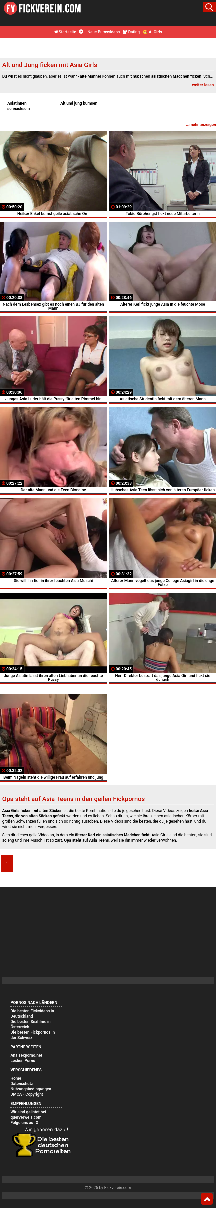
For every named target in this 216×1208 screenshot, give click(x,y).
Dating (131, 32)
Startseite (65, 32)
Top (206, 1199)
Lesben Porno (22, 1060)
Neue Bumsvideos (99, 32)
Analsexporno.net (26, 1055)
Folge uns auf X (24, 1122)
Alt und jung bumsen (78, 103)
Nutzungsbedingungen (30, 1089)
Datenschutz (21, 1083)
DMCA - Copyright (26, 1094)
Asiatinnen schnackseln (18, 106)
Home (15, 1078)
